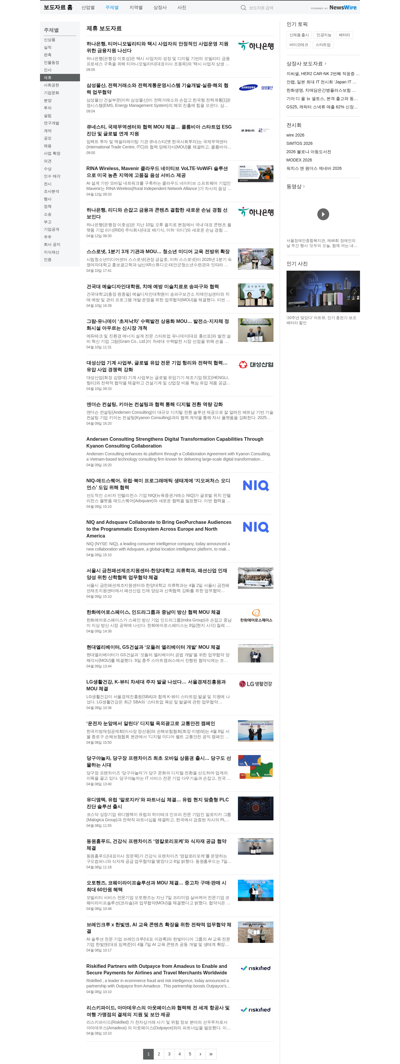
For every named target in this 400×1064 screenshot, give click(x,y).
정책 (48, 206)
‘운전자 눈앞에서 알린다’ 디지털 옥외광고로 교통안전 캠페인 (151, 723)
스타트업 (323, 44)
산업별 (88, 7)
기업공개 (51, 229)
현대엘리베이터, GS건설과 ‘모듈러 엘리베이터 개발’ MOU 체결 (153, 647)
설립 (48, 115)
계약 (48, 131)
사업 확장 (52, 153)
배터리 (344, 35)
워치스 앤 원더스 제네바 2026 (314, 168)
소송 (48, 214)
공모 (48, 138)
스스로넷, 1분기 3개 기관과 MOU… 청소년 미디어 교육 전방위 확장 (158, 251)
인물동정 (51, 62)
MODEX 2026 (299, 160)
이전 (291, 291)
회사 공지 (52, 244)
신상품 (49, 39)
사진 (181, 7)
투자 (48, 108)
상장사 (160, 7)
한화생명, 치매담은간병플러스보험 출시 (324, 90)
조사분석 (51, 191)
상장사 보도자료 (305, 63)
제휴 (48, 77)
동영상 (294, 186)
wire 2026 (296, 135)
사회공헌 (51, 85)
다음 (355, 291)
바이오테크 (298, 44)
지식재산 (51, 252)
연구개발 (51, 123)
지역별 (136, 7)
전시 (48, 184)
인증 (48, 259)
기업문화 (51, 93)
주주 (48, 237)
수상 (48, 169)
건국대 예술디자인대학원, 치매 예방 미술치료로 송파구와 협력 (153, 286)
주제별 (112, 7)
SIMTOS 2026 (300, 143)
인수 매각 (52, 176)
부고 (48, 222)
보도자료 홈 (58, 7)
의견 (48, 161)
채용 (48, 146)
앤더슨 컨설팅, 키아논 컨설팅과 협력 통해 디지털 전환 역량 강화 (155, 404)
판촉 (48, 55)
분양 (48, 100)
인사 (48, 70)
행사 (48, 199)
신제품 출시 (299, 35)
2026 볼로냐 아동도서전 (309, 151)
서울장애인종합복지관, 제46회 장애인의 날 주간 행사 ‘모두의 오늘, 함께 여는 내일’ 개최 (322, 245)
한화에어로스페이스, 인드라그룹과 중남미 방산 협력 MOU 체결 (153, 612)
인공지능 (323, 35)
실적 (48, 47)
